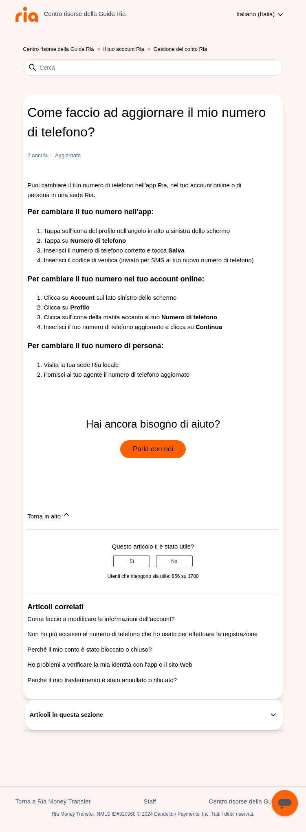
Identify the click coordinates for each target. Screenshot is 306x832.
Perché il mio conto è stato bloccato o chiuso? (89, 649)
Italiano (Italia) (260, 15)
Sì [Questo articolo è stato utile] (132, 561)
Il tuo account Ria (124, 49)
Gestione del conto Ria (180, 49)
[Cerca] (153, 67)
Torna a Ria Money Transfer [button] (53, 801)
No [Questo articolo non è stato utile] (174, 561)
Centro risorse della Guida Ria (58, 49)
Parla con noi (153, 449)
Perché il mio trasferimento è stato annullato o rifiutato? (102, 679)
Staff (149, 801)
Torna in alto (48, 515)
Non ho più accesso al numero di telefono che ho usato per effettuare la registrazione (142, 633)
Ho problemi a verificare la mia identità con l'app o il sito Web (109, 664)
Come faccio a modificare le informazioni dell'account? (100, 618)
